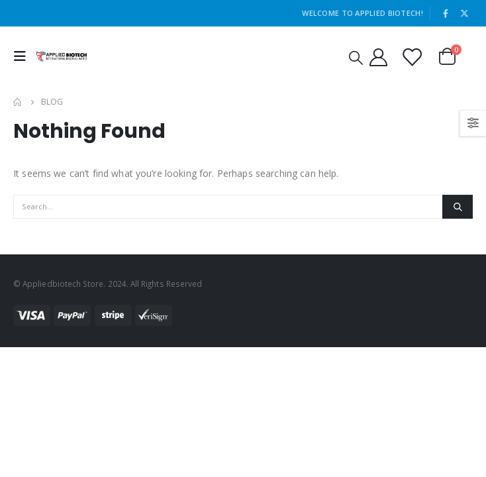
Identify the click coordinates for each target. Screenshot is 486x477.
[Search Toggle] (356, 57)
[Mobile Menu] (23, 56)
